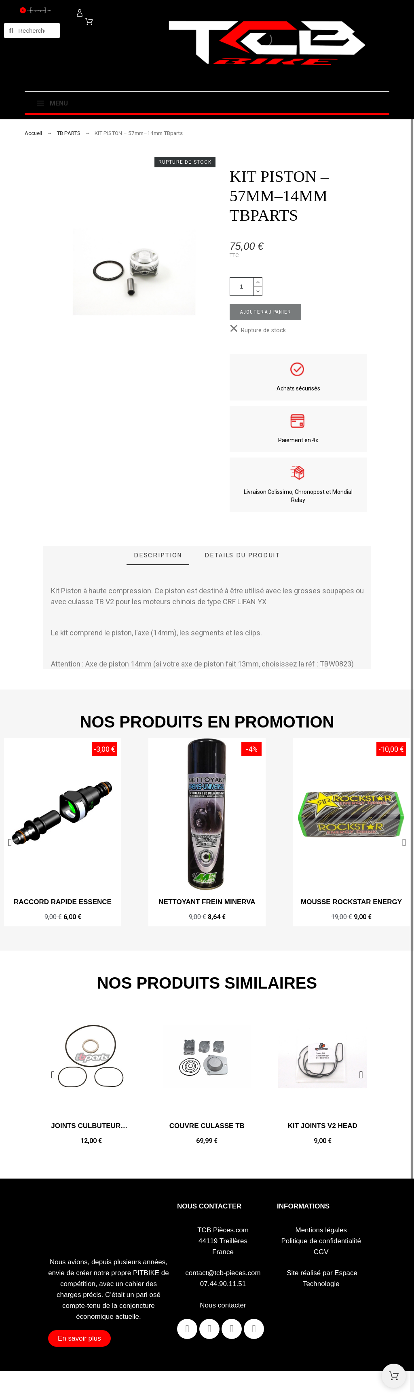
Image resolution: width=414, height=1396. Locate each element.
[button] (404, 842)
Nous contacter (223, 1305)
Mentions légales (321, 1230)
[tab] (158, 555)
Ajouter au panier (265, 312)
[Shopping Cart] (394, 1376)
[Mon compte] (79, 13)
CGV (321, 1252)
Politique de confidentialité (321, 1241)
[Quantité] (242, 286)
